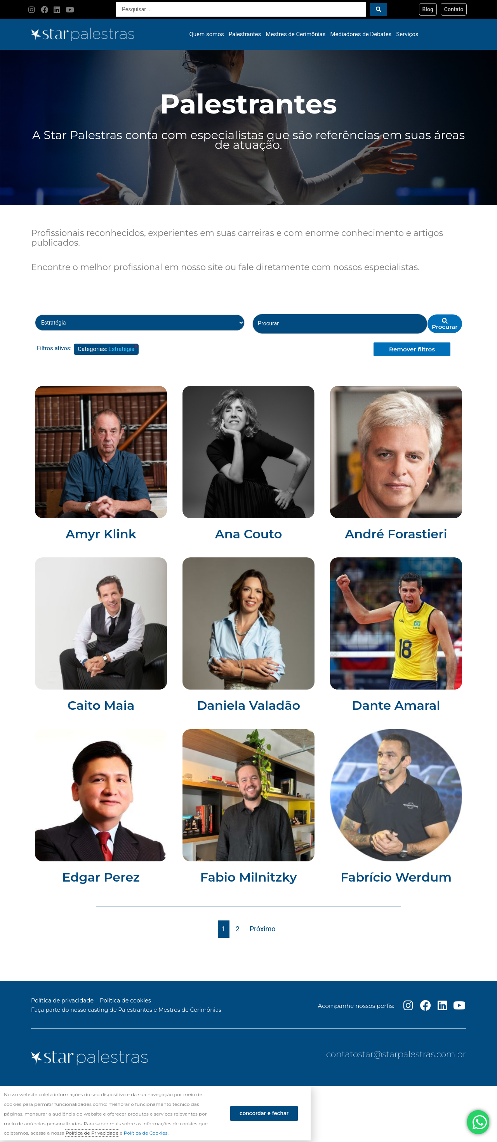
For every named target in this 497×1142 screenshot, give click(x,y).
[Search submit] (378, 9)
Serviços (407, 34)
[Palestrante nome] (339, 324)
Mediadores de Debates (361, 34)
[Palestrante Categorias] (140, 323)
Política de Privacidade (92, 1134)
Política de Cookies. (146, 1134)
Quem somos (206, 34)
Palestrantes (245, 34)
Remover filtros (412, 349)
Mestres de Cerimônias (295, 34)
